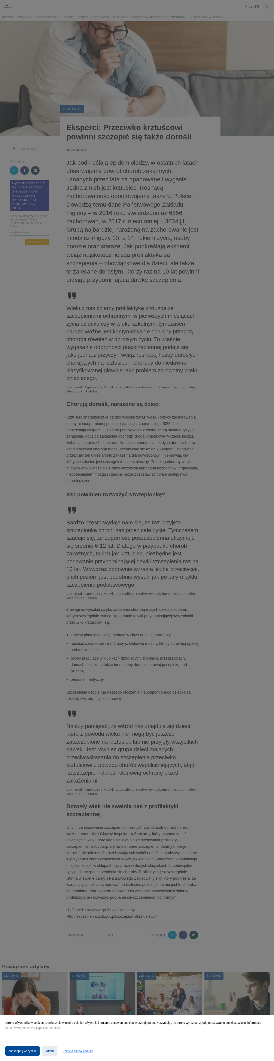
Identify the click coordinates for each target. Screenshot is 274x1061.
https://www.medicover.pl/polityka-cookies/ (33, 1028)
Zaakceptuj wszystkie (22, 1051)
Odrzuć (49, 1051)
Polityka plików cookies (78, 1051)
